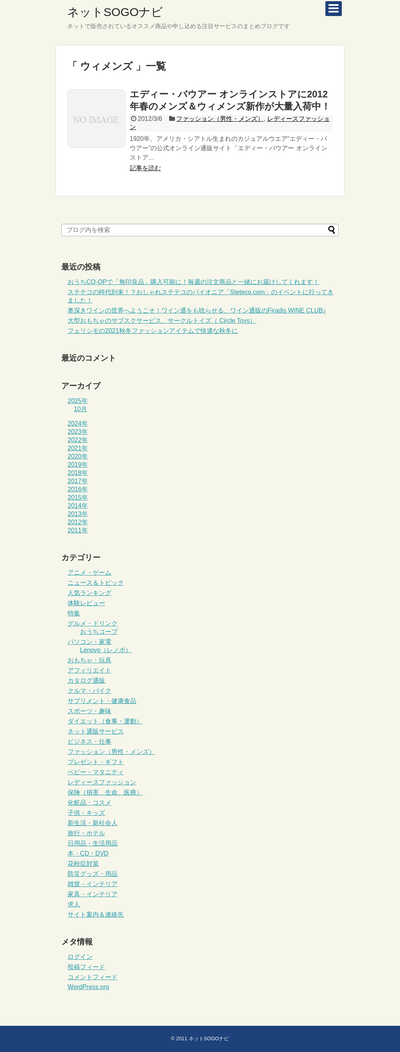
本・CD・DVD (88, 853)
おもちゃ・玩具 (89, 660)
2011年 (78, 530)
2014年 (78, 505)
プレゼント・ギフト (96, 762)
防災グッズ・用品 (93, 873)
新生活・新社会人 (93, 823)
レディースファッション (102, 782)
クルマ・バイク (89, 690)
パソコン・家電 (89, 641)
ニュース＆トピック (96, 582)
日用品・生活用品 (93, 843)
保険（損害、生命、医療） (105, 792)
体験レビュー (86, 603)
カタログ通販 (86, 680)
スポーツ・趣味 (89, 711)
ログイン (80, 956)
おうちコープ (99, 631)
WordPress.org (88, 987)
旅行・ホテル (86, 833)
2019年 (78, 464)
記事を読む (145, 168)
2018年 (78, 472)
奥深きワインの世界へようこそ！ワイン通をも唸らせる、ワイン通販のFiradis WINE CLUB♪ (197, 310)
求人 (74, 904)
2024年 (78, 423)
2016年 (78, 489)
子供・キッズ (86, 812)
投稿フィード (86, 967)
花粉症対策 (83, 863)
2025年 (78, 400)
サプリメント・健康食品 (102, 701)
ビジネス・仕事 (89, 741)
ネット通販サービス (96, 731)
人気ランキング (89, 593)
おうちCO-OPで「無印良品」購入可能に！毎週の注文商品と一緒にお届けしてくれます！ (193, 282)
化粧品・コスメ (89, 802)
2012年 (78, 522)
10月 (80, 409)
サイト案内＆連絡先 (96, 914)
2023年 (78, 431)
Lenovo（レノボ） (106, 650)
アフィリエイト (89, 670)
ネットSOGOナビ (115, 11)
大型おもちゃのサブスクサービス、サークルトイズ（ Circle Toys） (162, 320)
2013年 (78, 514)
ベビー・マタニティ (96, 772)
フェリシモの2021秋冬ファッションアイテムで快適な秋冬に (153, 330)
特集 (74, 613)
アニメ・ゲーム (89, 572)
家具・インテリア (93, 894)
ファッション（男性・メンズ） (220, 118)
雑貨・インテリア (93, 884)
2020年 (78, 456)
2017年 (78, 481)
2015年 (78, 497)
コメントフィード (93, 977)
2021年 (78, 448)
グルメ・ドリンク (93, 623)
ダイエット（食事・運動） (105, 721)
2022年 (78, 440)
